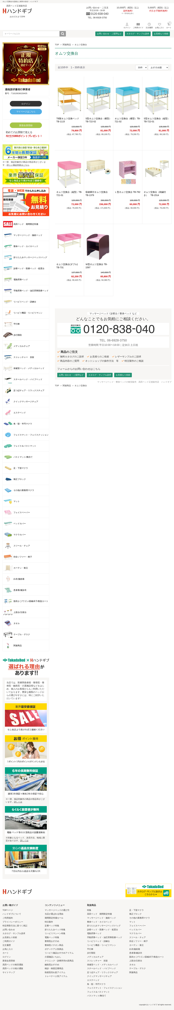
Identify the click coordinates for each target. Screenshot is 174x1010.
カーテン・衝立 (136, 945)
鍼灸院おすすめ (52, 964)
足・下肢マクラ (136, 910)
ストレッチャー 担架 (97, 960)
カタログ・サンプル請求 (137, 33)
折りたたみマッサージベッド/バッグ (104, 925)
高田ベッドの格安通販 (13, 964)
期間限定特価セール (54, 918)
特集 (89, 910)
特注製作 (49, 922)
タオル (132, 964)
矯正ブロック (135, 914)
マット (132, 922)
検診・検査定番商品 (54, 968)
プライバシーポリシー (13, 922)
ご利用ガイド (9, 941)
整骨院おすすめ (52, 941)
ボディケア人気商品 (54, 949)
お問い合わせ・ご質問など (109, 33)
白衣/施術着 (134, 949)
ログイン (25, 104)
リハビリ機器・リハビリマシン (101, 945)
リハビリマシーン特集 (55, 933)
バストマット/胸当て (96, 995)
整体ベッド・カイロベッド (99, 922)
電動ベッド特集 (52, 937)
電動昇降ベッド (94, 933)
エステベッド (93, 980)
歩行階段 (91, 953)
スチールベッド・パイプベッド (101, 968)
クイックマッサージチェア (99, 976)
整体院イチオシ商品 (54, 945)
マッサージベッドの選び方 (57, 910)
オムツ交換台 (81, 44)
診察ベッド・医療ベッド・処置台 (102, 929)
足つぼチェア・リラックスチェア (102, 972)
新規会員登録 (26, 125)
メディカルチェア (95, 957)
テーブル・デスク (137, 968)
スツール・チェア (137, 937)
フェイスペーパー (137, 925)
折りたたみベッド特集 (55, 929)
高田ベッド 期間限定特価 (99, 914)
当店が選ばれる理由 (54, 914)
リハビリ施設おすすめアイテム (59, 953)
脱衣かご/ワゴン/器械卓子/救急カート (146, 957)
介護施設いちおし (53, 957)
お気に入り (8, 949)
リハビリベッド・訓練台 (98, 941)
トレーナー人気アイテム (56, 976)
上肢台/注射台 (135, 960)
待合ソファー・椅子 (138, 941)
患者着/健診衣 (135, 953)
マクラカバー (135, 933)
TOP (57, 44)
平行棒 (90, 949)
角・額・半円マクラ (96, 984)
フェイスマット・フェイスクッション (104, 988)
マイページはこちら (25, 111)
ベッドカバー (135, 929)
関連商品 (67, 44)
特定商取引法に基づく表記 (15, 925)
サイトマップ (9, 972)
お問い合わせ (9, 929)
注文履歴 (7, 945)
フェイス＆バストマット (98, 992)
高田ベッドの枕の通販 (13, 968)
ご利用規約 (8, 918)
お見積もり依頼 (161, 33)
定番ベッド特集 (52, 925)
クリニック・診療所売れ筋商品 (59, 960)
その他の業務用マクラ (139, 918)
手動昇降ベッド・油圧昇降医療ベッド (104, 937)
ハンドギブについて (12, 914)
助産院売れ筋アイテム (55, 972)
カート (6, 953)
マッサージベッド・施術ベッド (101, 918)
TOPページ (8, 910)
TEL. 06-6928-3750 (113, 340)
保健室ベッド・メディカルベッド (102, 964)
